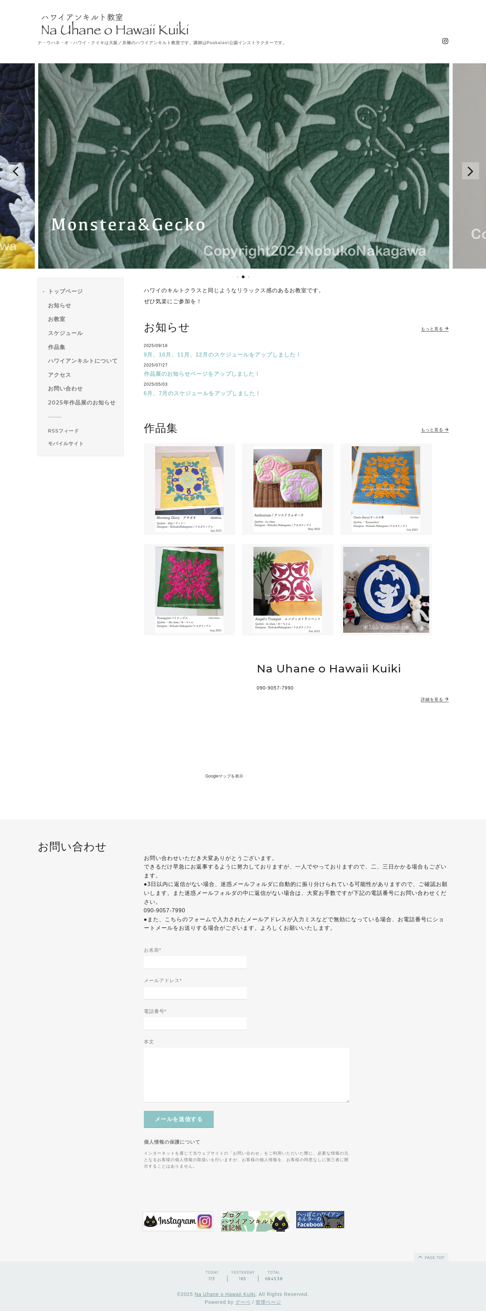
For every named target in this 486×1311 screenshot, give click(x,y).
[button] (15, 170)
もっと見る (434, 328)
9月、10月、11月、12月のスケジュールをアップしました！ (222, 355)
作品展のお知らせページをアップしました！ (202, 374)
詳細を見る (434, 699)
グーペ (243, 1302)
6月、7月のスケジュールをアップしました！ (202, 393)
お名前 (152, 950)
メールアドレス (163, 980)
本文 (149, 1041)
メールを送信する (179, 1119)
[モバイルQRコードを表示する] (83, 443)
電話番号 (155, 1011)
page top (431, 1256)
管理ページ (268, 1302)
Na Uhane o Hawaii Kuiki (225, 1294)
